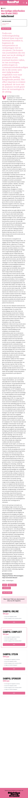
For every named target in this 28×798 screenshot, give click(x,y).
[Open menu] (2, 2)
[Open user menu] (26, 2)
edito (4, 585)
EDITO (3, 8)
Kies (14, 622)
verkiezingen (6, 588)
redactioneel (12, 585)
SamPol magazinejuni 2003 (5, 24)
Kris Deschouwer (6, 21)
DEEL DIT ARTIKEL (6, 28)
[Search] (23, 2)
